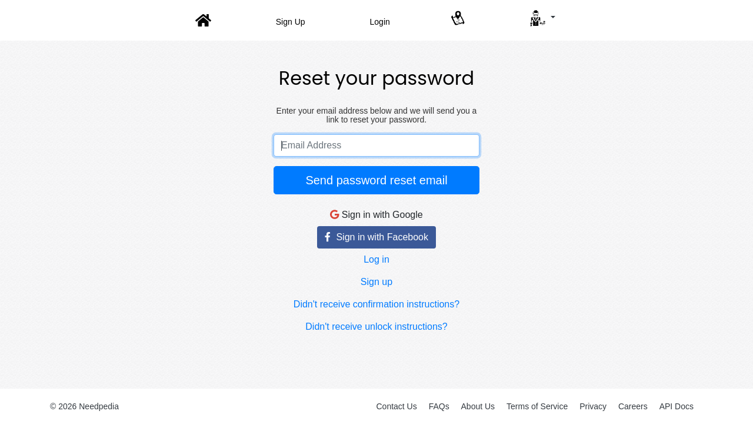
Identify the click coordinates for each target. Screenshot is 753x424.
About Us (478, 406)
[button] (541, 18)
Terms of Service (537, 406)
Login (380, 21)
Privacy (593, 406)
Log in (376, 259)
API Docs (676, 406)
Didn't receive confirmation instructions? (376, 304)
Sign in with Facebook (376, 237)
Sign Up (290, 21)
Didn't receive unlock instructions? (376, 327)
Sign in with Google (376, 215)
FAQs (439, 406)
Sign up (376, 282)
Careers (633, 406)
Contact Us (396, 406)
